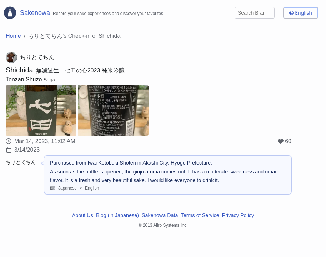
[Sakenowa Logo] (83, 13)
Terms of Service (200, 215)
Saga (49, 79)
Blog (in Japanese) (117, 215)
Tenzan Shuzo (24, 79)
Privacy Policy (238, 215)
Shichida (19, 70)
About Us (82, 215)
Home (13, 36)
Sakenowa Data (160, 215)
